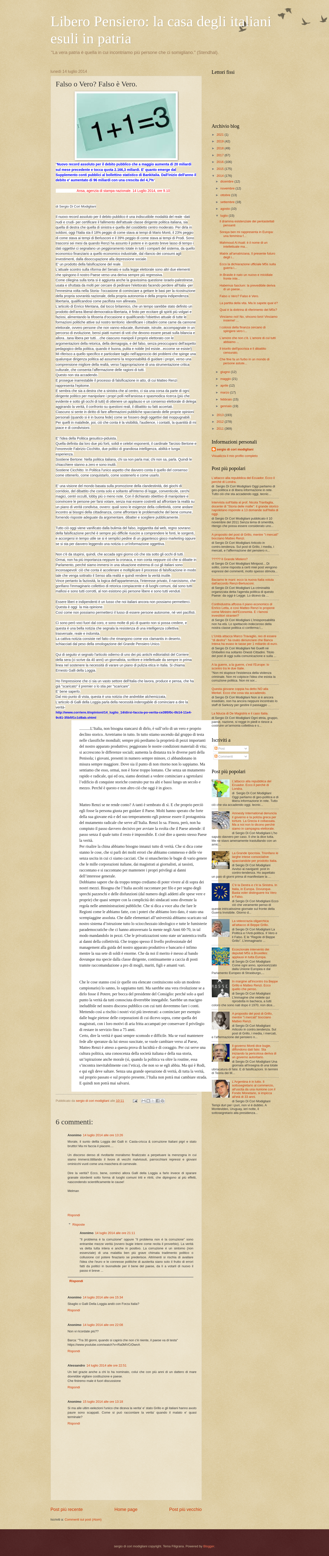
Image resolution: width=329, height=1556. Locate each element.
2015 (220, 169)
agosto (225, 209)
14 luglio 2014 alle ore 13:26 (103, 1135)
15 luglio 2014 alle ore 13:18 (103, 1401)
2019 (220, 141)
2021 (220, 134)
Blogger (208, 1546)
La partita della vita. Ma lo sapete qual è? (249, 303)
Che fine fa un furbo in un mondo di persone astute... (244, 361)
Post (219, 748)
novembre (228, 188)
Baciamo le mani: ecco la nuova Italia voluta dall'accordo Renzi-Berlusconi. (243, 581)
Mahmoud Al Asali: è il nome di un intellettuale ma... (244, 244)
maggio (226, 379)
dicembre (227, 181)
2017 (220, 155)
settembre (228, 202)
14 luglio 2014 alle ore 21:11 (115, 1233)
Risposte (78, 1224)
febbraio (226, 399)
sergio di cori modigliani (235, 449)
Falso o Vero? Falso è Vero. (239, 296)
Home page (125, 1509)
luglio (224, 215)
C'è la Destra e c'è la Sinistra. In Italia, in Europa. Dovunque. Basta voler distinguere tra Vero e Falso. (254, 890)
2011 (220, 428)
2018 (220, 148)
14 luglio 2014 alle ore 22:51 (107, 1365)
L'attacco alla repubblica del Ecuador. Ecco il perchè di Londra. (251, 785)
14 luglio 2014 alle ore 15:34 (103, 1297)
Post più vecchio (185, 1509)
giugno (225, 372)
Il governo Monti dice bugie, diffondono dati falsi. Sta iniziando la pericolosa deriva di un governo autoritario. (254, 1051)
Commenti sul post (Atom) (83, 1519)
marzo (225, 392)
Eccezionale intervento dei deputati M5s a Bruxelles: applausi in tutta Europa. (250, 953)
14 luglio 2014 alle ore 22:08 (103, 1325)
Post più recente (67, 1509)
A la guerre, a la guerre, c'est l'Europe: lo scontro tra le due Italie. (240, 666)
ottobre (225, 195)
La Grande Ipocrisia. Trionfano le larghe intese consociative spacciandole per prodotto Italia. (255, 857)
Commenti (223, 756)
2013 (220, 415)
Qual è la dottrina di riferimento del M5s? (248, 310)
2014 (220, 176)
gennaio (226, 406)
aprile (224, 385)
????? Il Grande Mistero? (230, 559)
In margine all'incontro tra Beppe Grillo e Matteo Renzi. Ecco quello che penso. (255, 985)
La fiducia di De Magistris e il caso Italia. (240, 713)
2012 (220, 421)
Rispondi (74, 1215)
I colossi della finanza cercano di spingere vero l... (243, 329)
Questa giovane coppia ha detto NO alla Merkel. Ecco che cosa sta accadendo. (240, 690)
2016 (220, 162)
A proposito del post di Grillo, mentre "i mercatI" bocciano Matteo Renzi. (252, 1017)
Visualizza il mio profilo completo (235, 456)
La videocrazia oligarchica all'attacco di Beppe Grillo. (250, 922)
